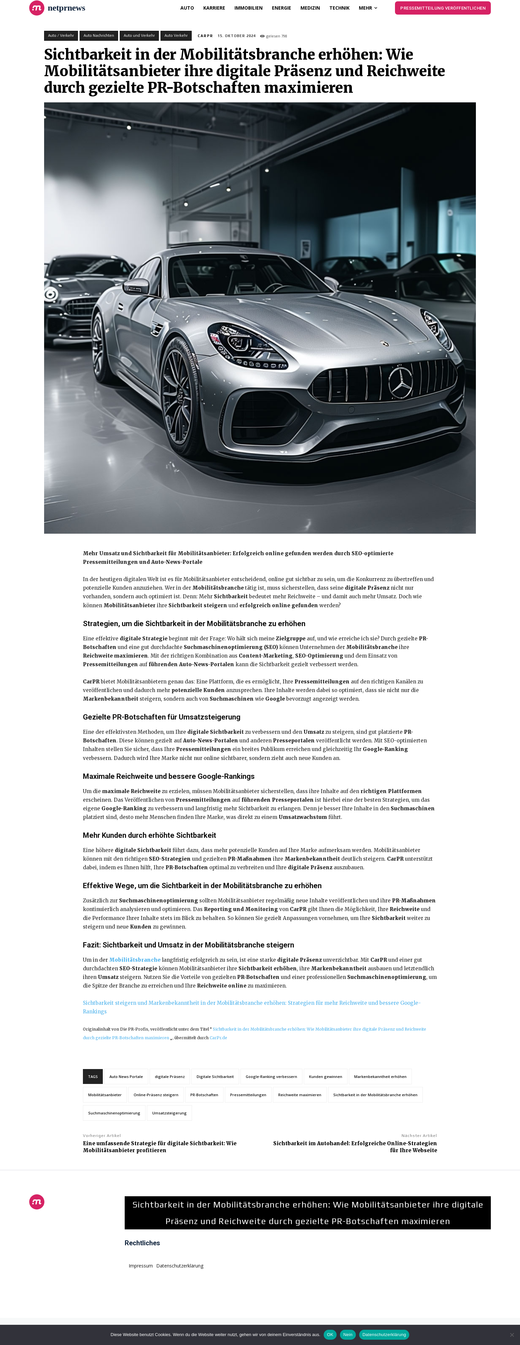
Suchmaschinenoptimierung (114, 1112)
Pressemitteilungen (248, 1094)
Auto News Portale (126, 1076)
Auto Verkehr (176, 36)
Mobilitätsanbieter (105, 1094)
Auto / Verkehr (61, 36)
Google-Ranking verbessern (271, 1076)
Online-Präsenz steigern (156, 1094)
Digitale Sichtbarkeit (215, 1076)
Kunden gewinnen (325, 1076)
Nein (348, 1334)
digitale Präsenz (170, 1076)
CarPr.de (218, 1037)
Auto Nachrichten (99, 36)
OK (330, 1334)
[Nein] (511, 1334)
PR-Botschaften (204, 1094)
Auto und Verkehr (139, 36)
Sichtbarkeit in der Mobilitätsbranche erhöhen (375, 1094)
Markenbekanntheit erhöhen (380, 1076)
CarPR (205, 36)
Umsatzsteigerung (169, 1112)
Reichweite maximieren (299, 1094)
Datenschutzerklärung (384, 1334)
